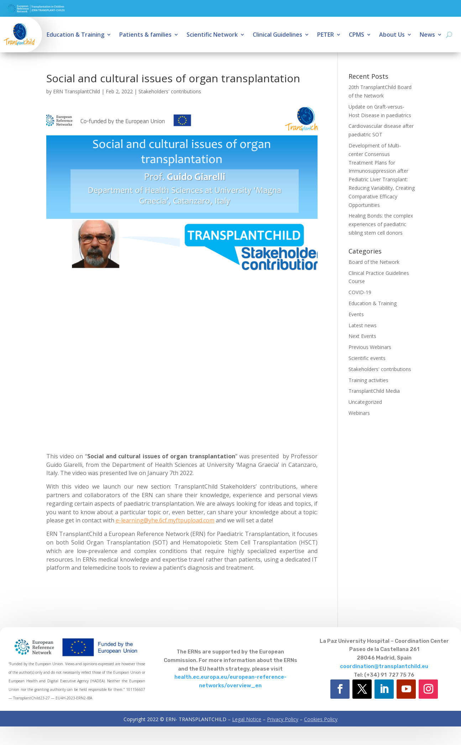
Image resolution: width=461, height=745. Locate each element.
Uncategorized (365, 401)
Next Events (362, 336)
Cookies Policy (320, 719)
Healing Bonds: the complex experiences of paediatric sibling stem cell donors (381, 224)
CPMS (356, 35)
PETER (325, 35)
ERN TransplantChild (76, 91)
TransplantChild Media (374, 390)
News (427, 35)
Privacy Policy (282, 719)
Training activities (368, 380)
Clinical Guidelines (277, 35)
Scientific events (367, 358)
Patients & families (145, 35)
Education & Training (75, 35)
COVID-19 (360, 292)
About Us (392, 35)
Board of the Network (374, 262)
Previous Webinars (370, 347)
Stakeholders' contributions (169, 91)
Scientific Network (212, 35)
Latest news (363, 325)
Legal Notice (246, 719)
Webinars (359, 413)
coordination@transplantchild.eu (384, 666)
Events (356, 314)
